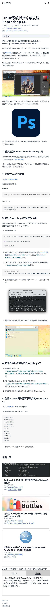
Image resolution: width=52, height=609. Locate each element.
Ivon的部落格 (7, 3)
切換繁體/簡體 (33, 25)
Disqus (37, 573)
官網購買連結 (19, 159)
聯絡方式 (5, 601)
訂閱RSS (5, 603)
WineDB (8, 53)
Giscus (14, 573)
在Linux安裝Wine (11, 179)
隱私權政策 (6, 606)
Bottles (10, 407)
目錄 (7, 36)
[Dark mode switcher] (45, 3)
